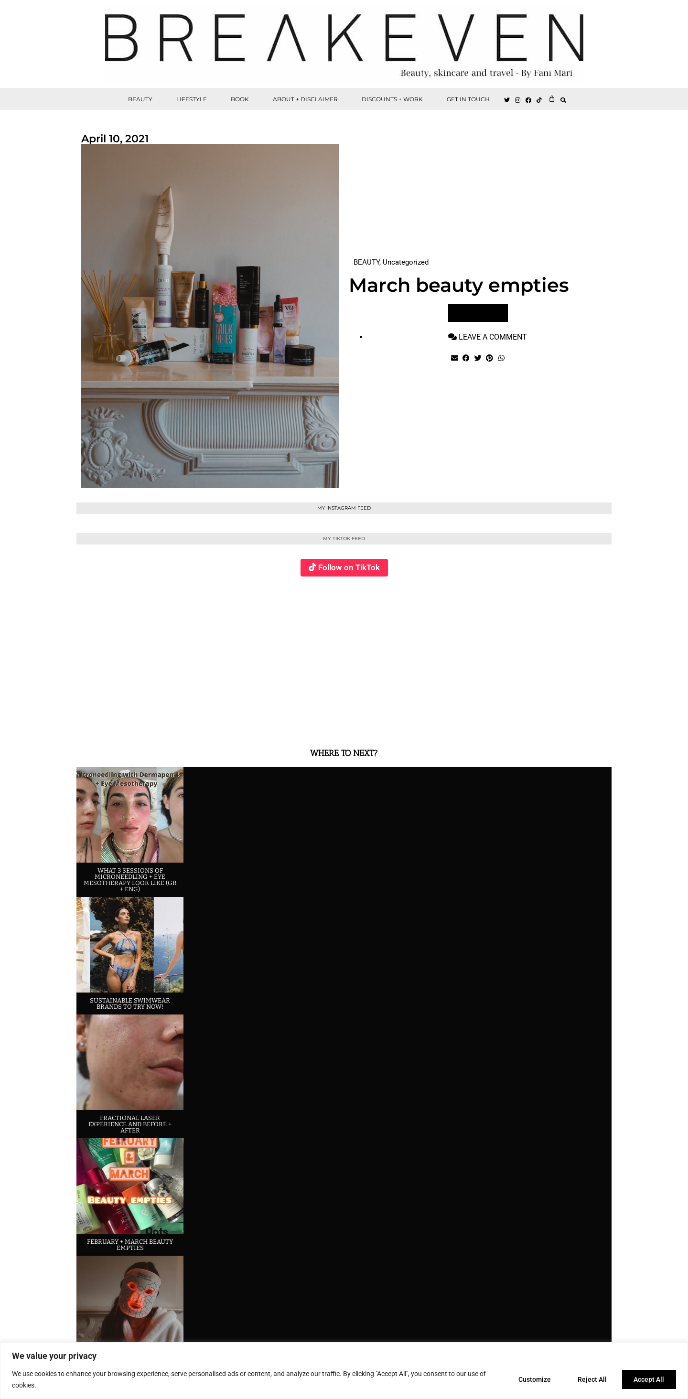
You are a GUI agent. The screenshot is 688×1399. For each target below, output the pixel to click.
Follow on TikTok (349, 567)
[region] (344, 1370)
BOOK (240, 99)
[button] (563, 100)
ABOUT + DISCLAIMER (305, 99)
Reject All (588, 1379)
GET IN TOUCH (468, 99)
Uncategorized (406, 262)
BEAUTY (140, 99)
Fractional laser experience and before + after (130, 1124)
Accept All (648, 1379)
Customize (528, 1379)
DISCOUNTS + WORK (392, 99)
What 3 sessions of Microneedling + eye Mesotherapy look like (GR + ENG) (130, 880)
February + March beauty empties (130, 1244)
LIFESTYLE (191, 99)
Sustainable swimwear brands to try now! (130, 1003)
